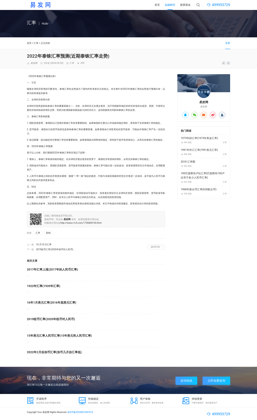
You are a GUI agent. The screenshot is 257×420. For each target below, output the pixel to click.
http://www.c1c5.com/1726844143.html (80, 223)
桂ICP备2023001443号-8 (80, 412)
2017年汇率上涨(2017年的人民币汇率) (52, 269)
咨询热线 (186, 380)
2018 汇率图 (188, 161)
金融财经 (170, 4)
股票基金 (185, 4)
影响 (48, 233)
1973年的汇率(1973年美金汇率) (199, 138)
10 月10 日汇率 (43, 244)
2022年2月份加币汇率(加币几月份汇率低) (54, 352)
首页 (157, 4)
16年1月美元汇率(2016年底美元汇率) (51, 302)
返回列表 (155, 246)
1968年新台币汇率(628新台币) (199, 189)
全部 (227, 43)
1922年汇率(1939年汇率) (43, 286)
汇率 (36, 43)
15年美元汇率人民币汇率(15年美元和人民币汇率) (59, 335)
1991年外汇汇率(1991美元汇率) (199, 149)
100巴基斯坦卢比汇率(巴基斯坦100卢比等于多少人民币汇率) (203, 175)
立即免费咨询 (216, 380)
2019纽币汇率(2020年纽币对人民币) (54, 249)
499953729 (221, 5)
